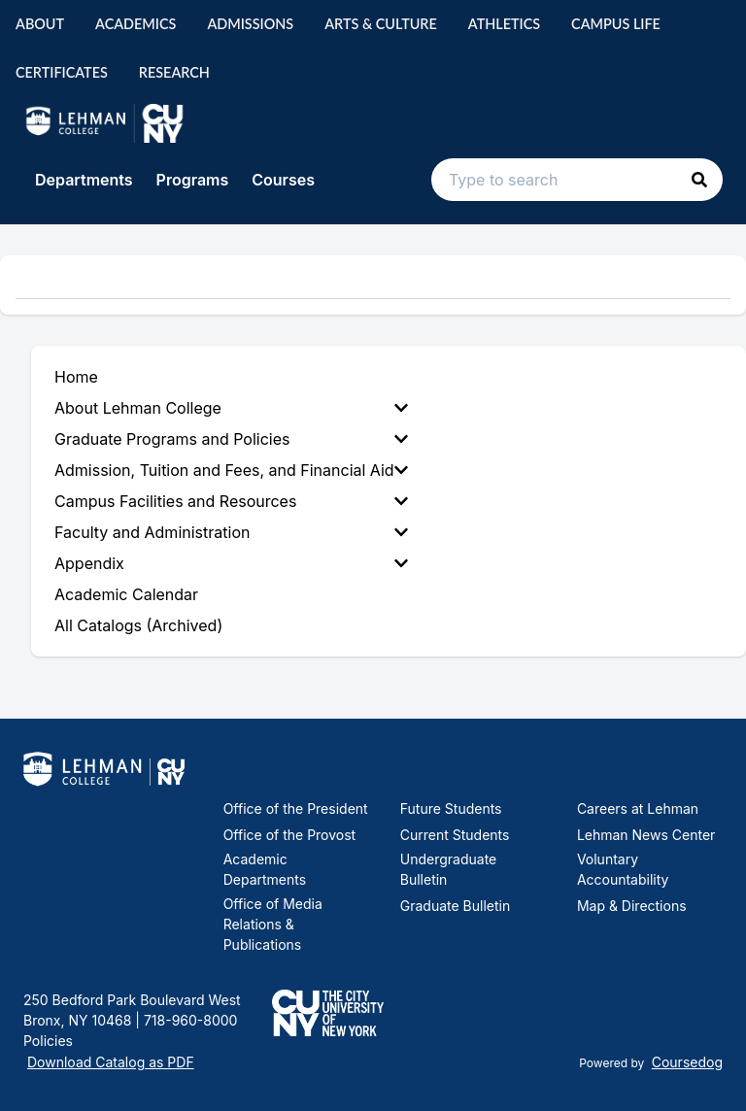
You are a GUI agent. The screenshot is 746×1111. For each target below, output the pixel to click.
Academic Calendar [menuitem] (126, 594)
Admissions (250, 24)
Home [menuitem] (76, 377)
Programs (192, 179)
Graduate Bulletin (455, 905)
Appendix (231, 563)
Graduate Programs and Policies (231, 439)
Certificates (62, 72)
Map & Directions (632, 905)
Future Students (451, 808)
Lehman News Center (646, 834)
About (40, 24)
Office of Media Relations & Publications (272, 924)
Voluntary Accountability (623, 869)
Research (174, 72)
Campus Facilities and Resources (231, 501)
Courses (283, 179)
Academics (135, 24)
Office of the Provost (289, 834)
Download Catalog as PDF (110, 1062)
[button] (699, 179)
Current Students (455, 834)
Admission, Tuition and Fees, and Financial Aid (231, 470)
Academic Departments (264, 869)
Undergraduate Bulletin (448, 869)
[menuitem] (235, 407)
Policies (48, 1040)
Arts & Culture (380, 24)
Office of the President (295, 808)
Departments (84, 179)
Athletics (504, 24)
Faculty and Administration (231, 532)
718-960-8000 (188, 1020)
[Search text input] (577, 179)
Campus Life (616, 24)
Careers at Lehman (637, 808)
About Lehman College (231, 408)
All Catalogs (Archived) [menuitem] (138, 625)
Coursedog (687, 1062)
